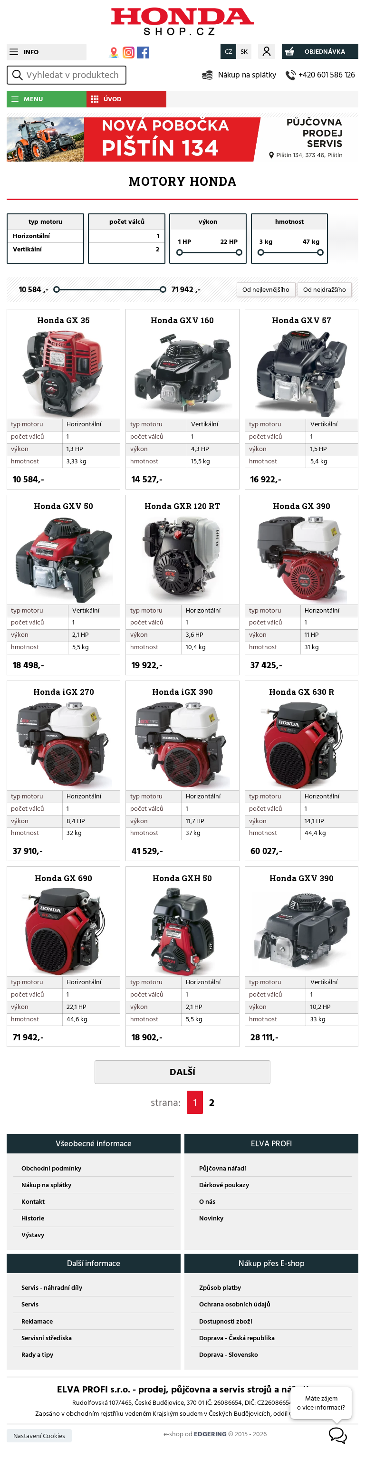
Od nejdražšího (324, 289)
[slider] (179, 253)
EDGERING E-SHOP (182, 22)
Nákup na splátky (247, 74)
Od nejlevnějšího (265, 289)
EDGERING (210, 1434)
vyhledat (19, 74)
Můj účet (266, 51)
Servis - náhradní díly (51, 1287)
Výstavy (32, 1234)
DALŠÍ (182, 1072)
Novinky (211, 1218)
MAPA (114, 52)
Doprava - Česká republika (237, 1338)
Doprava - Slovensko (228, 1354)
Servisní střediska (46, 1338)
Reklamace (37, 1321)
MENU (33, 99)
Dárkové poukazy (224, 1185)
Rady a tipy (37, 1354)
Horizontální (31, 235)
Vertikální (27, 249)
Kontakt (33, 1201)
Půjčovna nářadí (222, 1168)
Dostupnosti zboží (225, 1321)
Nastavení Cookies (39, 1435)
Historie (32, 1218)
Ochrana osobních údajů (234, 1304)
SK (244, 51)
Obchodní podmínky (51, 1168)
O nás (207, 1201)
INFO (31, 52)
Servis (29, 1304)
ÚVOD (113, 99)
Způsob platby (220, 1287)
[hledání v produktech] (74, 75)
